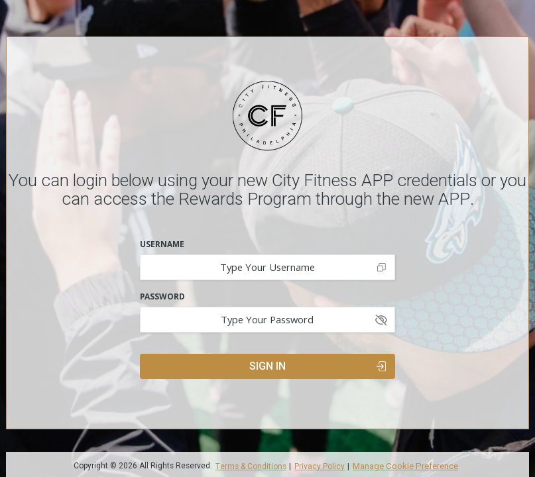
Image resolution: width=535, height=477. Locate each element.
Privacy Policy (319, 466)
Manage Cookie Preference (405, 466)
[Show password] (381, 319)
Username (162, 244)
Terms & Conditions (250, 466)
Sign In (317, 366)
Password (162, 296)
